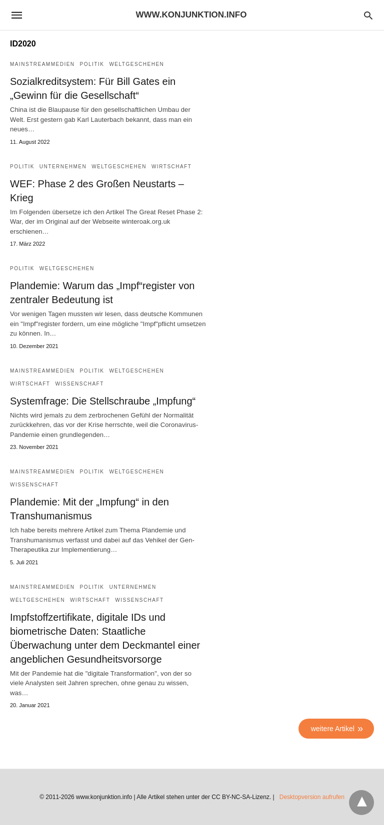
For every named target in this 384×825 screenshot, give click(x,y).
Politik (92, 64)
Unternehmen (63, 166)
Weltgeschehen (136, 64)
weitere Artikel (332, 729)
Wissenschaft (79, 384)
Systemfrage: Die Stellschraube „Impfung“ (103, 401)
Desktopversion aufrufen (312, 797)
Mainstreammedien (42, 64)
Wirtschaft (172, 166)
